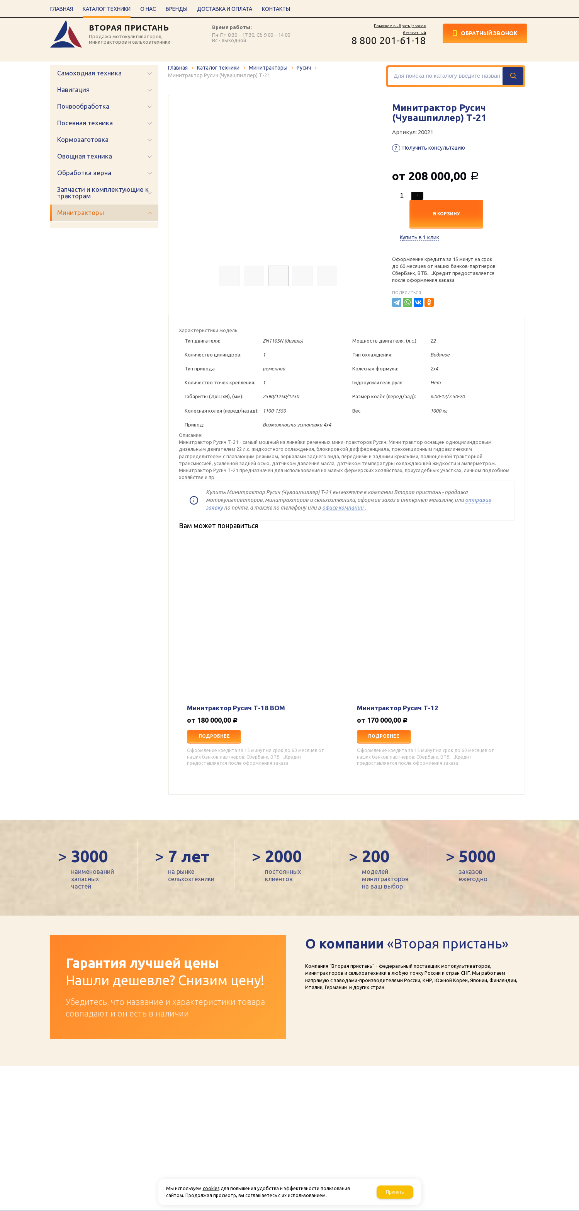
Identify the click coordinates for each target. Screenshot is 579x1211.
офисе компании (343, 508)
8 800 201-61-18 (388, 40)
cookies (211, 1188)
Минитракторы (268, 68)
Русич (304, 68)
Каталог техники (218, 68)
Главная (178, 68)
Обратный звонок (489, 33)
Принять (395, 1192)
